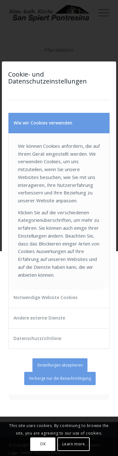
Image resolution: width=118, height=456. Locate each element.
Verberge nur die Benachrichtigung (60, 378)
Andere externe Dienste (39, 318)
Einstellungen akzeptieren (60, 365)
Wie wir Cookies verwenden (43, 123)
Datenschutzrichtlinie (37, 338)
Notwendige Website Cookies (45, 297)
